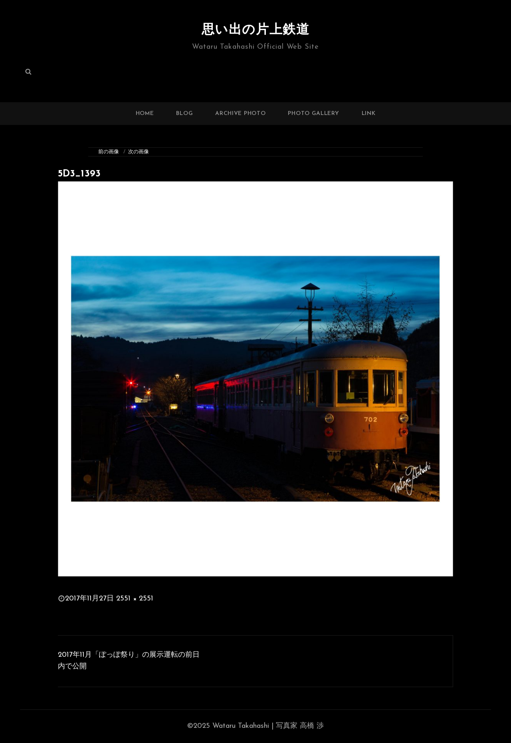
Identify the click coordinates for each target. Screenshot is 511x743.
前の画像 (108, 152)
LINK (369, 114)
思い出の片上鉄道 (256, 30)
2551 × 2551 (134, 598)
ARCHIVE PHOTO (240, 114)
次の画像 (138, 152)
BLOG (184, 114)
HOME (145, 114)
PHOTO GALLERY (313, 114)
